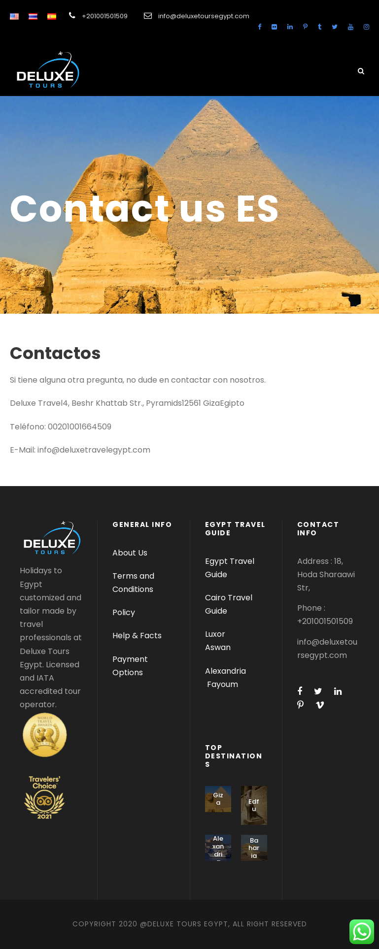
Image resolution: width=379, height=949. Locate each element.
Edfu (253, 805)
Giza (218, 799)
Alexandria (225, 671)
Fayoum (222, 684)
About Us (129, 552)
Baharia (253, 848)
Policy (123, 612)
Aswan (218, 647)
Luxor (216, 634)
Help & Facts (137, 635)
